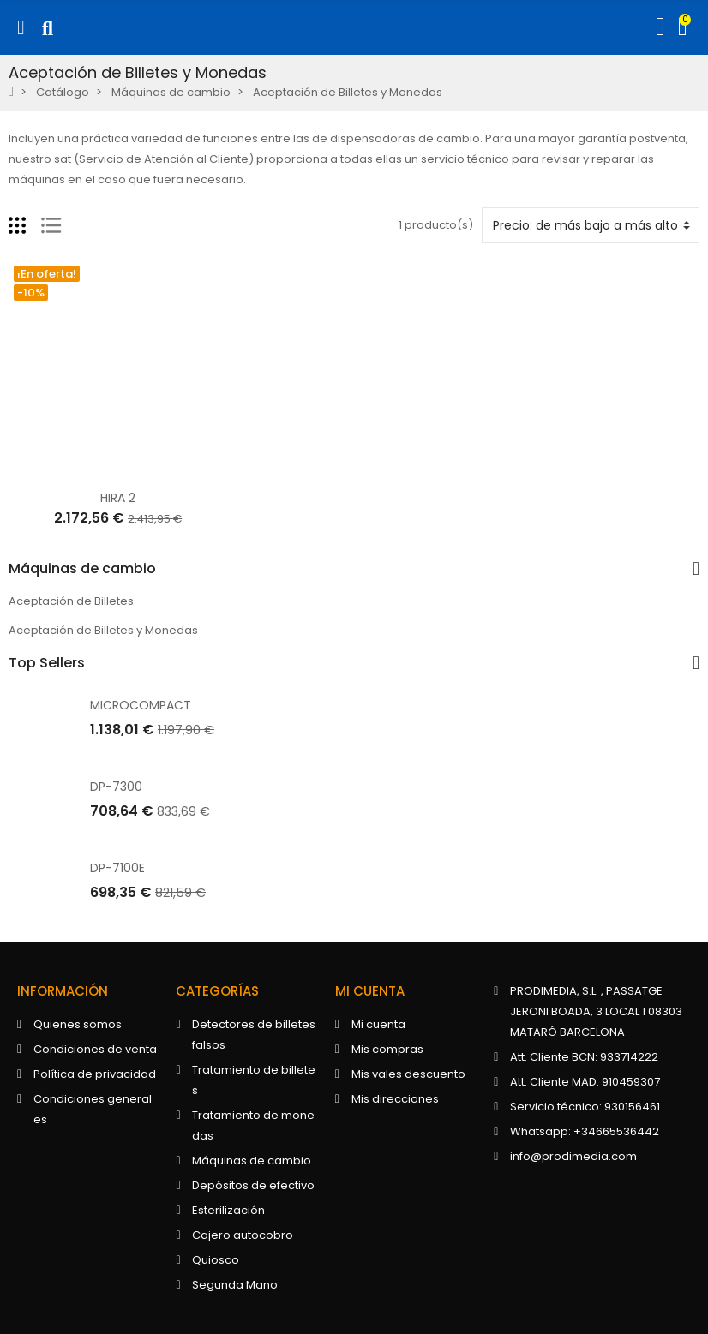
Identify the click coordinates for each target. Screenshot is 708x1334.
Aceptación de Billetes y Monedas (103, 630)
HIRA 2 (117, 497)
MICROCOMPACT (140, 705)
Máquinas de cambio (82, 568)
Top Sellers (47, 663)
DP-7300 (116, 786)
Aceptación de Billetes (71, 601)
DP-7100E (117, 867)
